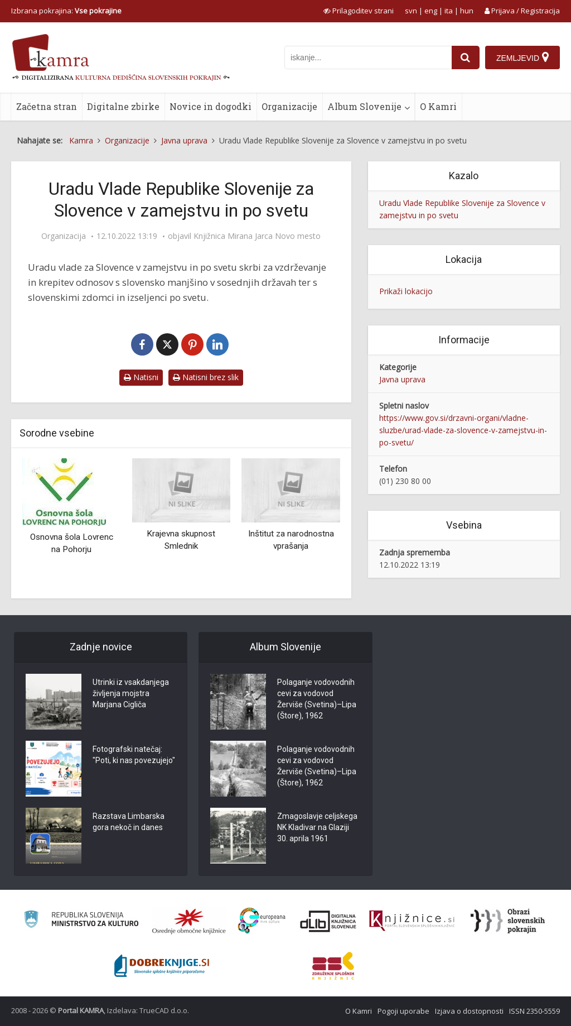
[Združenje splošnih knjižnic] (333, 966)
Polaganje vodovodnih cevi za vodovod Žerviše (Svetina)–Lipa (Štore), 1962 (316, 699)
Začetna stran (46, 106)
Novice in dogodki (210, 106)
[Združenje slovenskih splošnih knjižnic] (412, 921)
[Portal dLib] (328, 921)
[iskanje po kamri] (368, 57)
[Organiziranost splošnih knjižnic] (189, 921)
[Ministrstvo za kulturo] (81, 921)
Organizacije (289, 106)
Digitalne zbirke (123, 106)
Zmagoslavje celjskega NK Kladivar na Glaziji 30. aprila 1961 (317, 827)
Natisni (141, 377)
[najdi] (466, 57)
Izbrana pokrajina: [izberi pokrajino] (66, 11)
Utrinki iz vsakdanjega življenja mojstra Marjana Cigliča (131, 693)
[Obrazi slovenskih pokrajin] (507, 921)
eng (430, 11)
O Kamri (438, 106)
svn (411, 11)
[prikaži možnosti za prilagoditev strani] (358, 11)
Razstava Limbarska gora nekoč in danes (128, 822)
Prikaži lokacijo (406, 291)
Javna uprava (402, 379)
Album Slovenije (364, 106)
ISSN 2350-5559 (534, 1011)
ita (448, 11)
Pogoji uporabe (403, 1011)
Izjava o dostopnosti (469, 1011)
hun (466, 11)
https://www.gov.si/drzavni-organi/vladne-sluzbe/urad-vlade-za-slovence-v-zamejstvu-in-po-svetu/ (463, 430)
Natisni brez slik (206, 377)
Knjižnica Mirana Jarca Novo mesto (257, 236)
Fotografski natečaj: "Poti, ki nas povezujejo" (134, 755)
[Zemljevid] (522, 57)
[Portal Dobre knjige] (161, 966)
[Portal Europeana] (262, 921)
